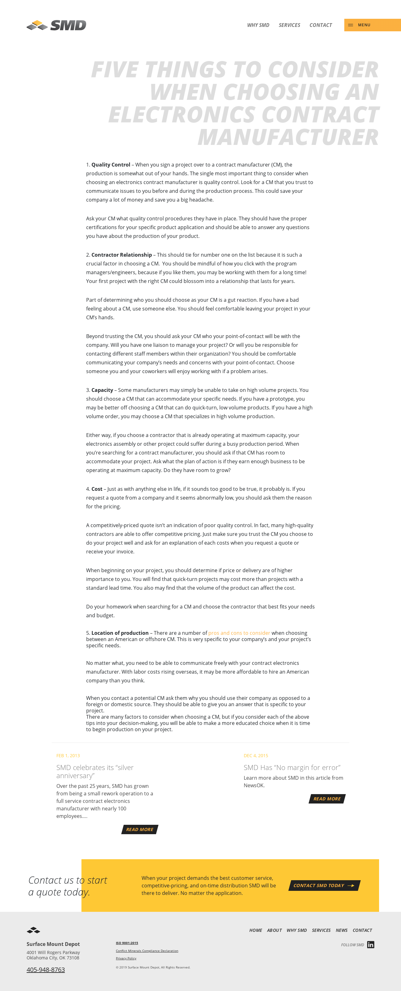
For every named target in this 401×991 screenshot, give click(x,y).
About (274, 930)
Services (289, 25)
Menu (364, 24)
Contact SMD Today (319, 885)
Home (255, 930)
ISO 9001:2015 (127, 943)
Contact (321, 25)
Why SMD (258, 25)
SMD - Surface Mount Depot (56, 25)
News (342, 930)
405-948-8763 (46, 969)
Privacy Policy (126, 958)
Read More (140, 829)
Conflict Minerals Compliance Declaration (147, 950)
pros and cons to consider (239, 632)
